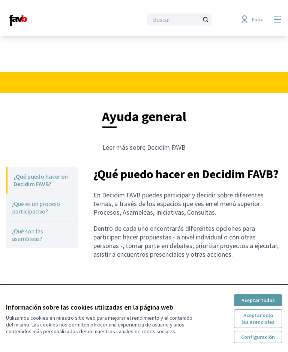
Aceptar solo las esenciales (258, 318)
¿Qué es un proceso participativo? (36, 207)
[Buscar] (179, 20)
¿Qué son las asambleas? (27, 234)
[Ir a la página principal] (56, 20)
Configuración (258, 337)
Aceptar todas (258, 300)
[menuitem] (42, 180)
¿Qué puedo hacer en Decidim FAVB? (41, 180)
